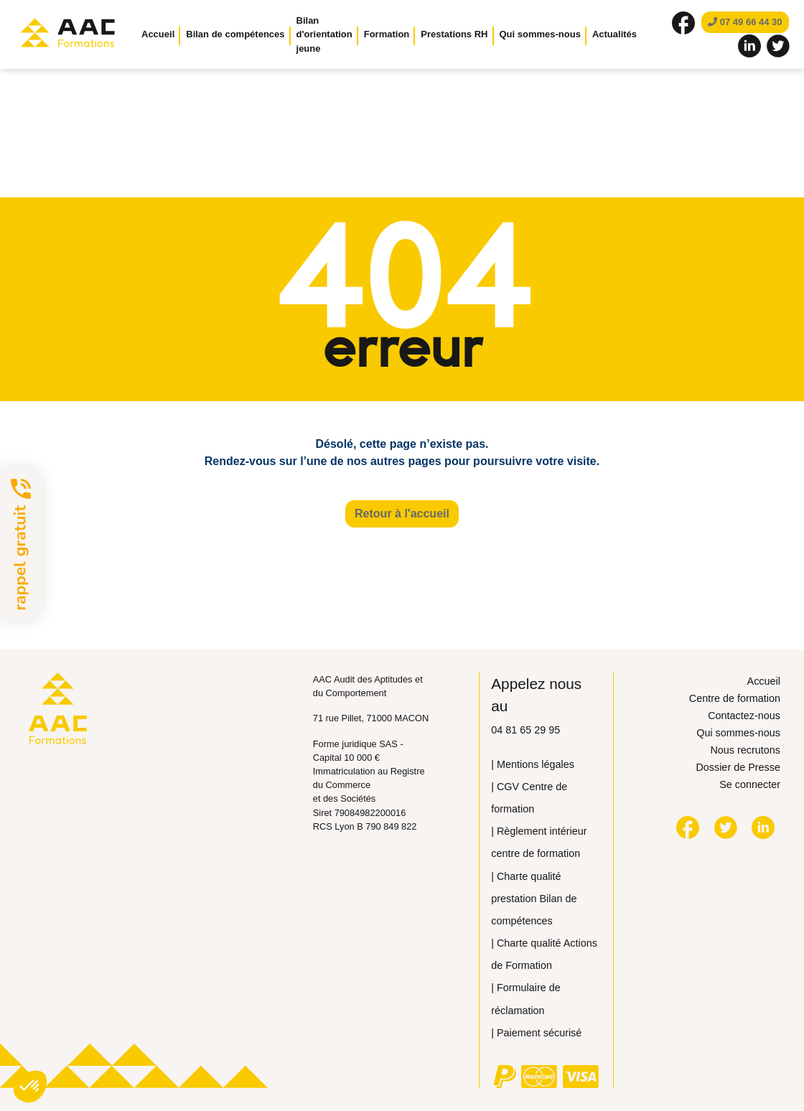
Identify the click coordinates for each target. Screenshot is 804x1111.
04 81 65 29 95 (525, 730)
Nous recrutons (745, 750)
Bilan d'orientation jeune (324, 34)
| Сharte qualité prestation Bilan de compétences (533, 899)
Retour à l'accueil (402, 513)
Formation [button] (387, 34)
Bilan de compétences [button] (235, 34)
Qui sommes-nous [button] (540, 34)
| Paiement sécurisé (536, 1033)
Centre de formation (734, 698)
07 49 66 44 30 (745, 22)
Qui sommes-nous (738, 733)
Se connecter (749, 784)
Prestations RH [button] (454, 34)
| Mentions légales (532, 764)
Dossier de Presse (738, 767)
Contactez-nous (744, 715)
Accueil (157, 34)
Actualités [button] (614, 34)
